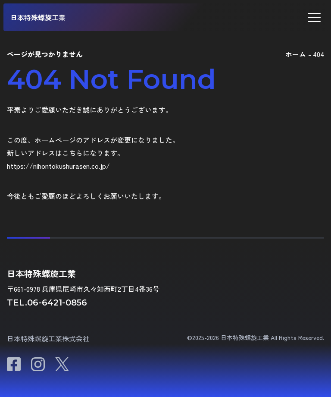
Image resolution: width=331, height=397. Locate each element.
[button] (314, 17)
